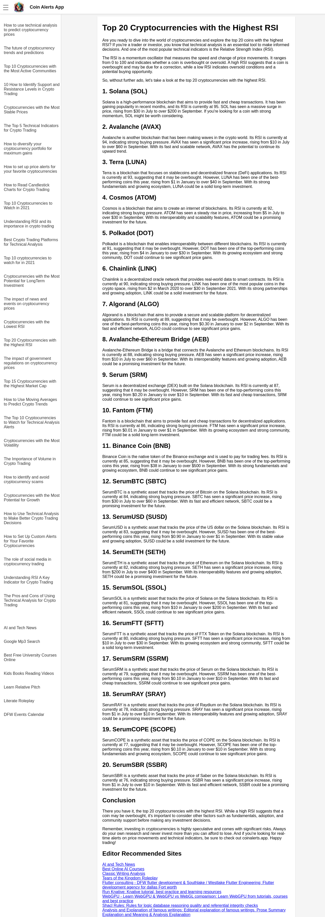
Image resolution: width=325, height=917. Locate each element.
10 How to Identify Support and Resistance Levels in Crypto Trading (32, 89)
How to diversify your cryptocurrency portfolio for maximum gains (28, 148)
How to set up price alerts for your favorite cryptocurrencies (30, 169)
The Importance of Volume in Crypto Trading (30, 461)
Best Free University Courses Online (30, 657)
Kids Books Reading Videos (29, 673)
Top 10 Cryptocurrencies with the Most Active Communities (30, 68)
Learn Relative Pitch (22, 687)
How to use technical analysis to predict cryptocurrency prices (30, 30)
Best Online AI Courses (123, 869)
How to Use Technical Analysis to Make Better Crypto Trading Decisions (31, 518)
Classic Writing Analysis (123, 873)
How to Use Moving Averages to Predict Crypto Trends (30, 401)
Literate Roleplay (19, 701)
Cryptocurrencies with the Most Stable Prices (32, 109)
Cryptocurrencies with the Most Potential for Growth (32, 497)
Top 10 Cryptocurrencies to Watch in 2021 (28, 205)
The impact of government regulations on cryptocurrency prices (30, 363)
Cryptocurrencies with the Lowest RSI (27, 324)
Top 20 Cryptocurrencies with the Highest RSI (30, 342)
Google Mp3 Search (22, 641)
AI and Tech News (20, 628)
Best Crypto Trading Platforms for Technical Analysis (31, 242)
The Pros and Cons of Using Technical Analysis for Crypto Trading (30, 600)
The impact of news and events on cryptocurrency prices (26, 303)
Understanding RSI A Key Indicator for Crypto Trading (28, 579)
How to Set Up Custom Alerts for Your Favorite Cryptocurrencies (30, 541)
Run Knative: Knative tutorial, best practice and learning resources (161, 892)
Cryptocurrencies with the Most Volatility (32, 442)
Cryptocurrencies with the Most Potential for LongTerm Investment (32, 281)
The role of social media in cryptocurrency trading (27, 561)
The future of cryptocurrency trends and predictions (29, 50)
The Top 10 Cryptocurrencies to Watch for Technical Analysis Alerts (32, 422)
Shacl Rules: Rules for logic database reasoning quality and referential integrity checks (180, 905)
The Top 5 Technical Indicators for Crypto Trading (31, 128)
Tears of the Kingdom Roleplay (130, 878)
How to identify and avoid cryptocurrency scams (26, 479)
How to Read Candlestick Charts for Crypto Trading (27, 187)
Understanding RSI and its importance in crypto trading (29, 223)
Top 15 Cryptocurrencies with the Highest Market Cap (30, 383)
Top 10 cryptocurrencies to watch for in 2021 (28, 260)
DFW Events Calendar (24, 714)
